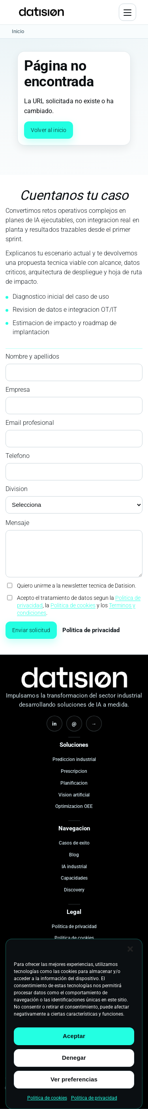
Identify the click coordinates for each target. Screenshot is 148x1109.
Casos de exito (74, 843)
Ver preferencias (74, 1079)
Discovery (74, 890)
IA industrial (74, 866)
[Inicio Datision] (74, 677)
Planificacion (74, 783)
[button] (130, 949)
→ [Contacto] (93, 724)
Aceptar (74, 1036)
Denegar (74, 1057)
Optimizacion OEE (74, 806)
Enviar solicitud (31, 630)
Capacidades (74, 878)
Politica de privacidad (94, 1098)
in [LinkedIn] (54, 724)
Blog (74, 855)
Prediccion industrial (74, 759)
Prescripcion (74, 771)
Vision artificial (74, 795)
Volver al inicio (48, 130)
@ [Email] (74, 724)
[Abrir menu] (127, 12)
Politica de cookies (47, 1098)
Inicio (18, 31)
